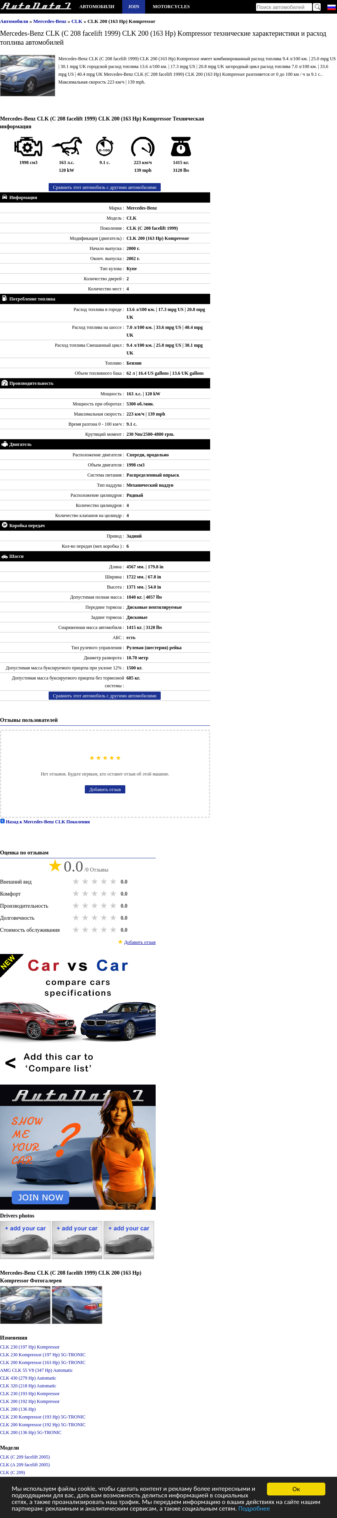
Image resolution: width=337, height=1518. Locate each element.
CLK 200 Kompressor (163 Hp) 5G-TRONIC (43, 1362)
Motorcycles (171, 6)
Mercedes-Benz (50, 21)
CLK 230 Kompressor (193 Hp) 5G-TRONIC (43, 1417)
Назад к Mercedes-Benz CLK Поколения (45, 822)
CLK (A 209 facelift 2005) (25, 1464)
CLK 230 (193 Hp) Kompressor (30, 1393)
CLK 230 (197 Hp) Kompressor (30, 1347)
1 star (76, 882)
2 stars (86, 882)
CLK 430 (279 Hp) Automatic (28, 1378)
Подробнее (255, 1510)
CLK (77, 21)
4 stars (104, 882)
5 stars (114, 882)
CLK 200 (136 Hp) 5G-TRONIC (30, 1432)
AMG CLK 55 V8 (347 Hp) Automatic (36, 1370)
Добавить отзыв (105, 789)
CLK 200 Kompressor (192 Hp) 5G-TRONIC (43, 1424)
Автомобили (96, 6)
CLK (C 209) (12, 1472)
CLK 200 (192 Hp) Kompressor (30, 1401)
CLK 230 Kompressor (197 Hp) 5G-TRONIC (43, 1354)
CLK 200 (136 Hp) (18, 1409)
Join (133, 6)
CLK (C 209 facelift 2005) (25, 1457)
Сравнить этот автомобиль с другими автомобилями (104, 187)
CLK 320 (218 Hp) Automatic (28, 1386)
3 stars (95, 882)
